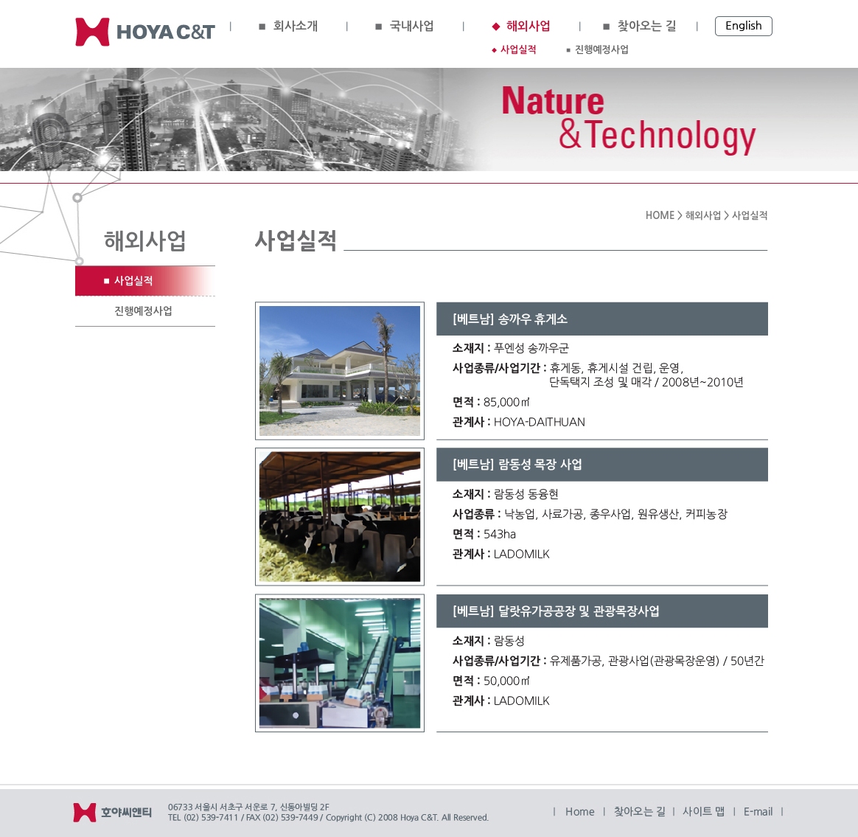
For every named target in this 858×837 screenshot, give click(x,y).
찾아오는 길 (647, 26)
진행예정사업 (602, 50)
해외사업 (528, 26)
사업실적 (519, 50)
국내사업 (412, 26)
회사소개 (295, 26)
